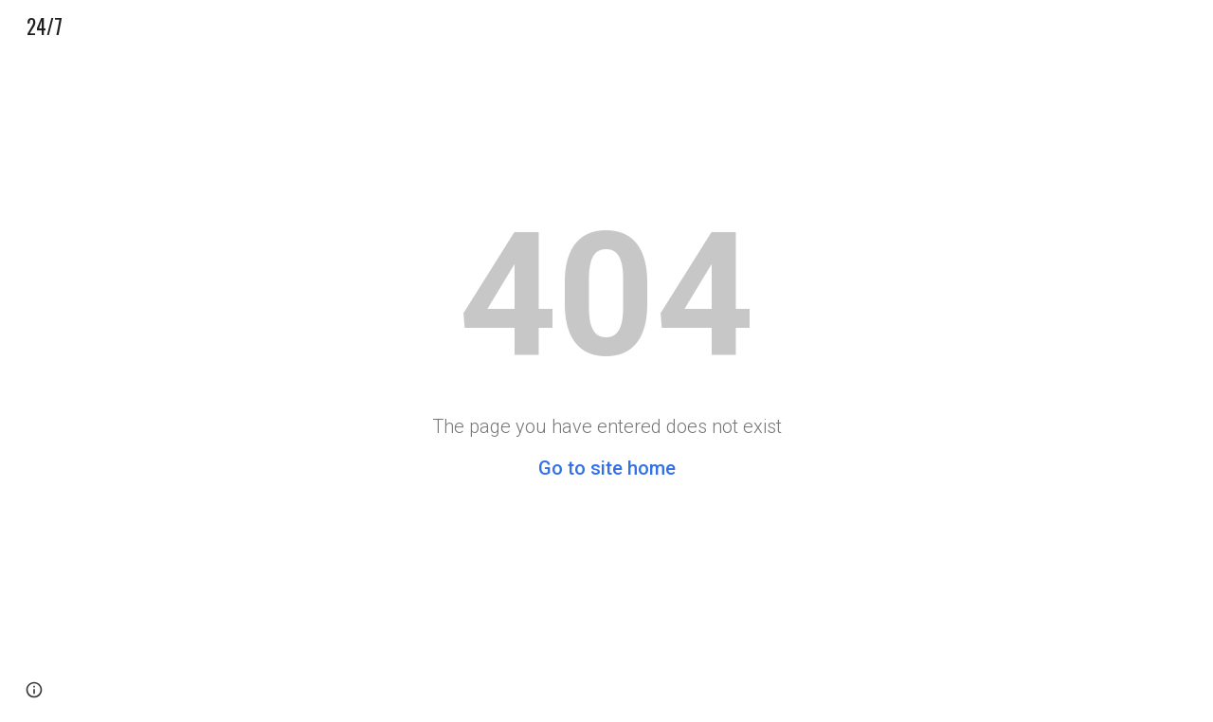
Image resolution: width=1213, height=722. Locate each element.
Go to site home (607, 468)
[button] (34, 690)
